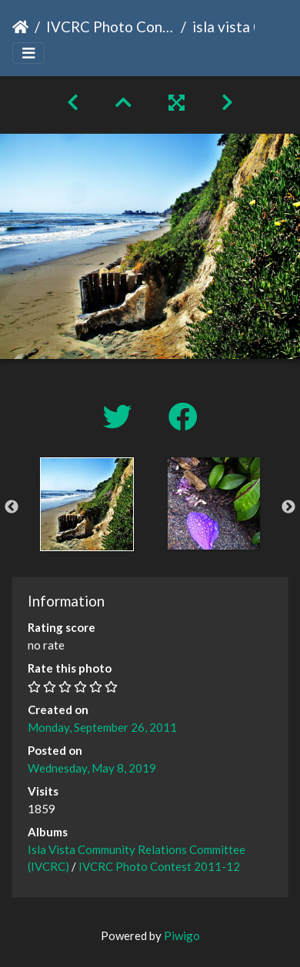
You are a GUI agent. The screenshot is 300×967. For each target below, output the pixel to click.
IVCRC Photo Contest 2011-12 (110, 26)
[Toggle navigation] (28, 53)
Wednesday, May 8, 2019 (92, 768)
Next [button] (288, 507)
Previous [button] (11, 507)
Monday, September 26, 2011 (102, 727)
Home (20, 27)
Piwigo (182, 935)
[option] (86, 504)
